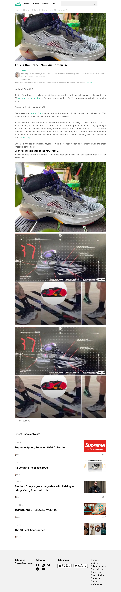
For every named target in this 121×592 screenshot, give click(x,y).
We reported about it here (30, 98)
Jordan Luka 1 (25, 137)
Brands (94, 560)
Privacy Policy (97, 575)
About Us (95, 572)
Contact (94, 578)
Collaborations (98, 566)
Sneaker (27, 4)
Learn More (89, 82)
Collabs (36, 4)
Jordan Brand (36, 113)
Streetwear (46, 4)
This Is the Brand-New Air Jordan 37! (49, 10)
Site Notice (96, 569)
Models (94, 563)
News (55, 4)
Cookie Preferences (96, 583)
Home (17, 10)
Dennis (23, 71)
